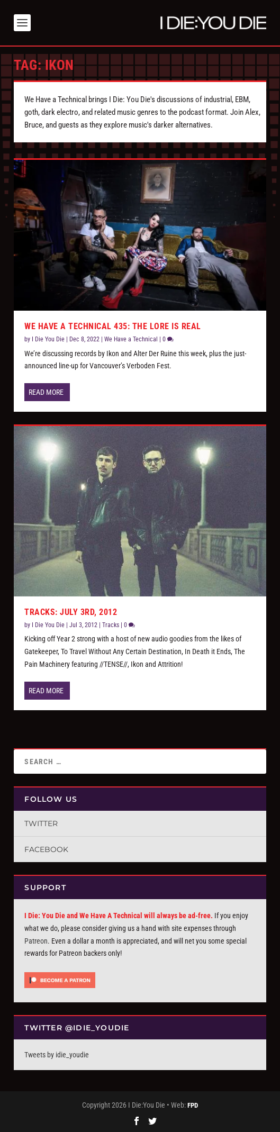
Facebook (46, 849)
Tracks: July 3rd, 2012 (70, 612)
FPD (192, 1105)
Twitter (41, 823)
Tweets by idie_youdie (56, 1055)
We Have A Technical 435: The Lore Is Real (112, 326)
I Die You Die (48, 339)
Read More (46, 392)
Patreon (36, 941)
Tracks (110, 625)
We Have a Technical (131, 339)
